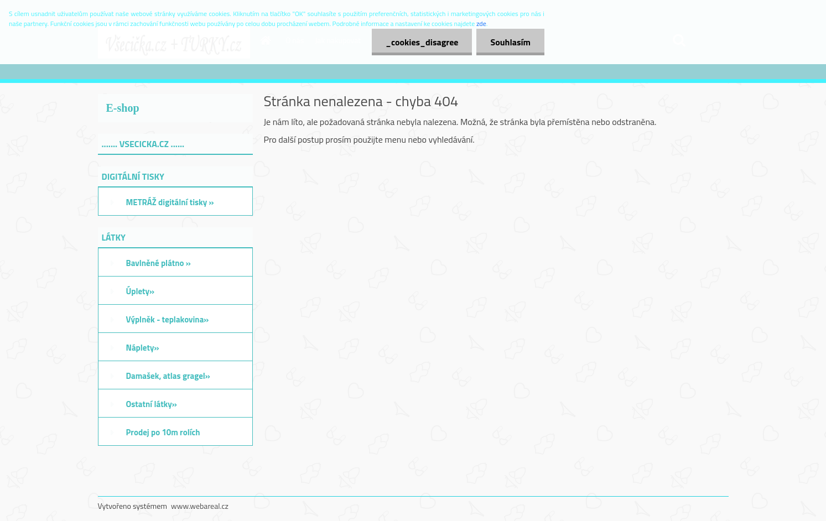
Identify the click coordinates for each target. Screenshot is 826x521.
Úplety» (140, 291)
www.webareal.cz (199, 506)
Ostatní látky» (151, 404)
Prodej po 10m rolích (163, 432)
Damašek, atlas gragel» (168, 375)
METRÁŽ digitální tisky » (170, 202)
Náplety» (142, 347)
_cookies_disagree (422, 42)
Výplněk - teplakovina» (167, 319)
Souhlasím (510, 42)
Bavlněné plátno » (158, 263)
